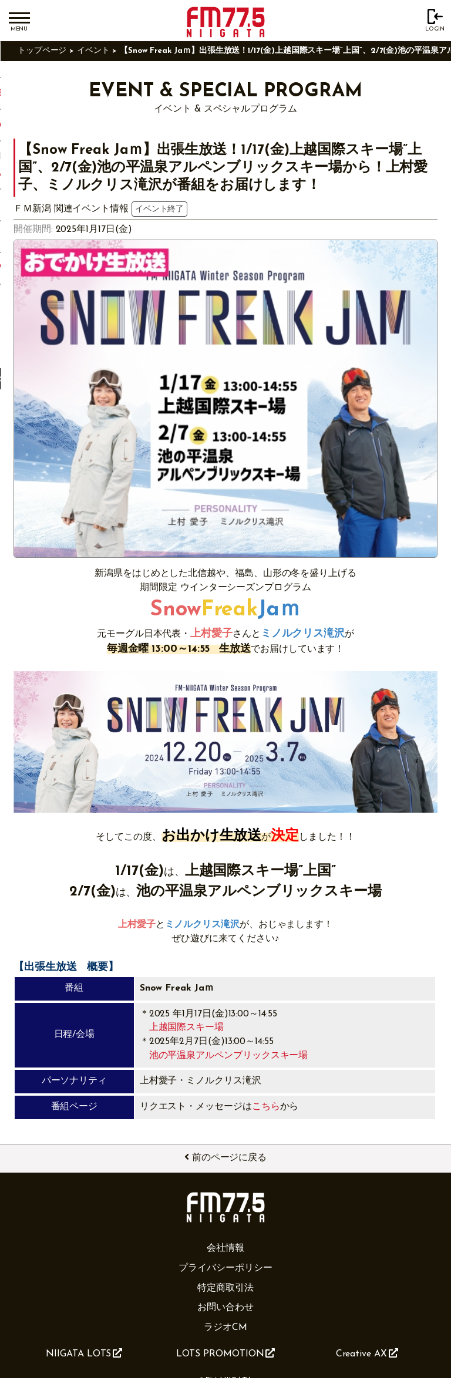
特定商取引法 (225, 1288)
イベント (93, 51)
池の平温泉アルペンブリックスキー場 (228, 1055)
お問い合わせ (225, 1307)
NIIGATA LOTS (84, 1353)
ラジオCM (225, 1327)
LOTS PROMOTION (225, 1353)
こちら (266, 1107)
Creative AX (367, 1353)
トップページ (42, 51)
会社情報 (225, 1248)
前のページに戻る (225, 1157)
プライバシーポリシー (225, 1268)
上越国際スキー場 (186, 1027)
